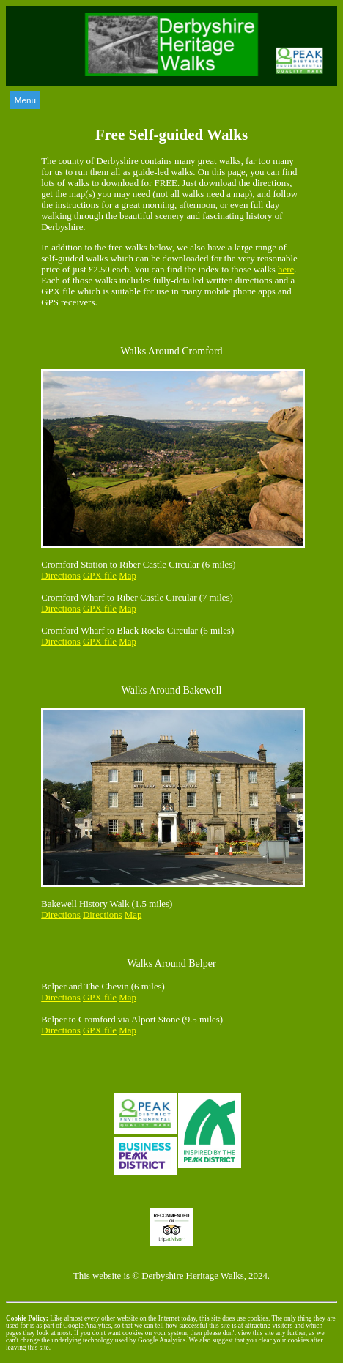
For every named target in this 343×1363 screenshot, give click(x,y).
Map (127, 576)
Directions (61, 576)
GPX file (100, 576)
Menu (25, 100)
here (286, 269)
